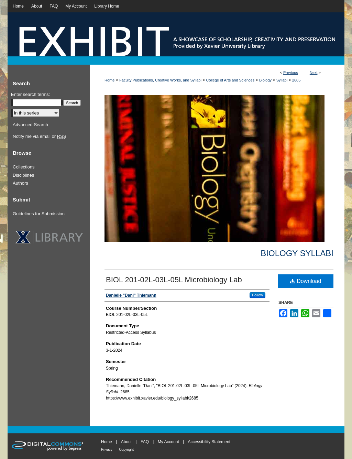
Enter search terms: (30, 94)
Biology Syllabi (297, 253)
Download (305, 281)
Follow (257, 295)
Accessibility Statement (209, 441)
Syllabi (281, 80)
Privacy (106, 449)
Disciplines (23, 175)
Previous (290, 72)
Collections (24, 167)
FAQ (145, 441)
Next (314, 72)
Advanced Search (30, 124)
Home (109, 80)
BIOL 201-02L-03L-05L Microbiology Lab (174, 279)
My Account (168, 441)
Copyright (126, 449)
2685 (296, 80)
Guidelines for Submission (39, 213)
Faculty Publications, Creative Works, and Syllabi (160, 80)
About (126, 441)
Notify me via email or (39, 136)
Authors (20, 183)
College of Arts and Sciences (230, 80)
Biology (265, 80)
